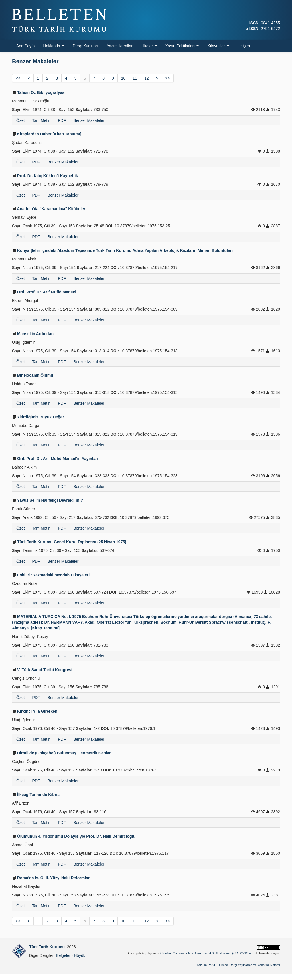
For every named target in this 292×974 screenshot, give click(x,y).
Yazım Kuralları (120, 46)
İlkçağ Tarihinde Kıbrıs (36, 794)
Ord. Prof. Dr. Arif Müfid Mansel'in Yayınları (55, 458)
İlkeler (149, 46)
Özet (20, 120)
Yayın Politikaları (182, 46)
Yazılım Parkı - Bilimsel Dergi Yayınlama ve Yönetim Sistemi (238, 965)
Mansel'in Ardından (33, 333)
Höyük (79, 955)
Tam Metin (41, 120)
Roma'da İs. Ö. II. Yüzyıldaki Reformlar (51, 878)
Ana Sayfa (25, 46)
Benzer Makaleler (88, 120)
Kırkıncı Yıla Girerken (34, 711)
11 (135, 78)
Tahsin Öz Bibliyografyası (39, 92)
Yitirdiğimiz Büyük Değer (38, 417)
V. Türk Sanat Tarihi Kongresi (42, 669)
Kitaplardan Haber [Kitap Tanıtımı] (46, 134)
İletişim (244, 46)
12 (146, 78)
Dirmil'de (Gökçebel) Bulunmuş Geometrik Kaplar (61, 753)
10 (123, 78)
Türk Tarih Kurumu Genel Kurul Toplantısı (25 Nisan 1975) (69, 542)
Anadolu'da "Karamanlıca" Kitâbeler (48, 208)
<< (18, 78)
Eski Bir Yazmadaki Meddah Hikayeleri (51, 575)
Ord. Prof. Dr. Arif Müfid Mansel (44, 292)
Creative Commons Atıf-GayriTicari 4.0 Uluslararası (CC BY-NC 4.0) (207, 953)
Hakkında (53, 46)
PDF (62, 120)
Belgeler (63, 955)
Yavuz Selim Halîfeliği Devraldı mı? (47, 500)
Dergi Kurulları (85, 46)
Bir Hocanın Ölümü (32, 375)
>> (167, 78)
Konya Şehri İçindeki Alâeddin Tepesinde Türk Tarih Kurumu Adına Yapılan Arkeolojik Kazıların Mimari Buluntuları (122, 250)
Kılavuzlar (218, 46)
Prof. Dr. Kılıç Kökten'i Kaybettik (45, 175)
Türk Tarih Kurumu (47, 947)
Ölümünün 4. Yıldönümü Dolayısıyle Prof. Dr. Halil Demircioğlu (73, 836)
